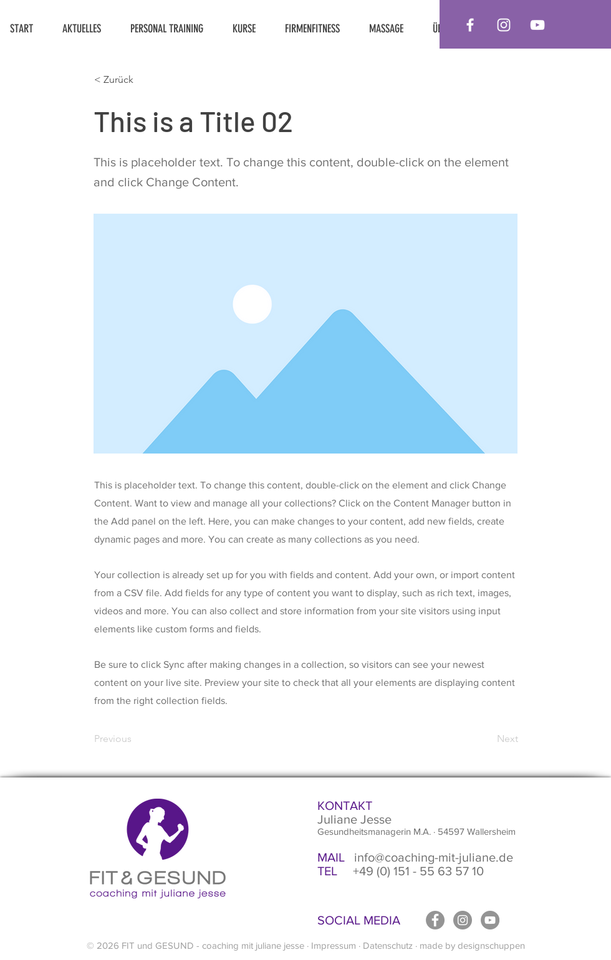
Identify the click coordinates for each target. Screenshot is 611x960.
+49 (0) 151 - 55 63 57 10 (400, 871)
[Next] (487, 738)
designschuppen (491, 945)
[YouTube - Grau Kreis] (490, 920)
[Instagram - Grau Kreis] (462, 920)
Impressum (333, 945)
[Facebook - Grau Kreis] (435, 920)
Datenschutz (388, 945)
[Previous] (135, 738)
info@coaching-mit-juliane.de (415, 857)
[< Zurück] (135, 79)
